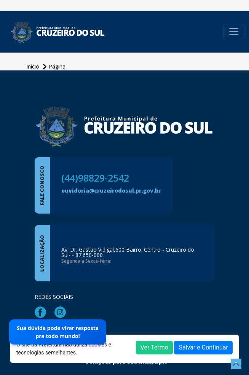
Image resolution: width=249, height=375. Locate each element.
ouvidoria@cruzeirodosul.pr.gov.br (111, 190)
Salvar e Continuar (203, 347)
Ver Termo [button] (154, 347)
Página (57, 66)
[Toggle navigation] (233, 31)
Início (33, 66)
